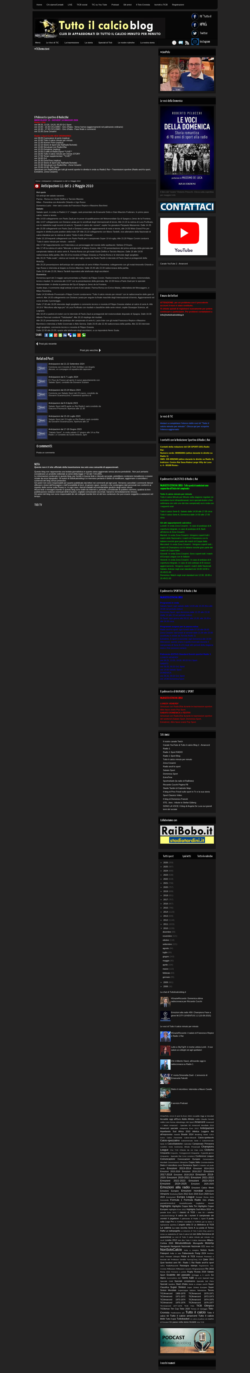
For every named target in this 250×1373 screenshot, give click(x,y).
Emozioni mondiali (192, 1190)
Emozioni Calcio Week (202, 1188)
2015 (166, 908)
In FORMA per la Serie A (203, 1222)
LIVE (70, 5)
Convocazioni (167, 1159)
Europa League (185, 1196)
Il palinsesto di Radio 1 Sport (192, 1219)
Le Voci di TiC (52, 42)
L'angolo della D (185, 1225)
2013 (166, 916)
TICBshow (165, 1309)
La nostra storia (147, 42)
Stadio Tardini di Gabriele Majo (177, 788)
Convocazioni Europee (189, 1159)
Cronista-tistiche (207, 1162)
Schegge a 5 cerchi (201, 1275)
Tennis (211, 1290)
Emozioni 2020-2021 (178, 1177)
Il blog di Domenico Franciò (175, 799)
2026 (166, 862)
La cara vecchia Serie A (183, 1228)
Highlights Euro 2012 (177, 1209)
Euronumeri (171, 1197)
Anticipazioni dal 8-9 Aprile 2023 (123, 370)
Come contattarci (188, 1156)
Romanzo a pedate (178, 1272)
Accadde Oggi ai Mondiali (203, 1116)
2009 (166, 982)
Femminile (164, 1200)
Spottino (171, 1284)
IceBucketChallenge (167, 1216)
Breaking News (201, 1134)
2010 (166, 928)
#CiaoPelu (164, 1116)
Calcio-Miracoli (190, 1138)
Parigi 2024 (200, 1253)
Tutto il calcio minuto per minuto (177, 759)
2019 (166, 891)
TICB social (82, 5)
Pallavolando (188, 1253)
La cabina (165, 1227)
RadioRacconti (172, 1266)
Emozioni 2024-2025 (173, 1183)
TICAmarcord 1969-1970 (172, 1293)
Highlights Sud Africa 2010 (199, 1209)
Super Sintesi (178, 1287)
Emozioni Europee (169, 1191)
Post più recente (47, 343)
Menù (38, 42)
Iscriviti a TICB (161, 5)
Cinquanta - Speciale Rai (170, 1156)
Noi (212, 1246)
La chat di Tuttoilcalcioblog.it (173, 992)
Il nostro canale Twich (173, 741)
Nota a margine (191, 1250)
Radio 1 (166, 748)
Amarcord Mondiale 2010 (203, 1125)
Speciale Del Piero (205, 1281)
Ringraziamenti (198, 1269)
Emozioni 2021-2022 (202, 1177)
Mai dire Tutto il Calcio (187, 1240)
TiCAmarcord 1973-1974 (172, 1299)
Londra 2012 (171, 1240)
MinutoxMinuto (183, 1243)
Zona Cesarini (169, 763)
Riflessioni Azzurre (183, 1269)
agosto (166, 948)
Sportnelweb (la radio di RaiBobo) (178, 781)
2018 (166, 895)
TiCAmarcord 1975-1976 (172, 1302)
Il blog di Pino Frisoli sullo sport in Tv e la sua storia (186, 792)
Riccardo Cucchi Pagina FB (175, 784)
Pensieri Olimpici (172, 1256)
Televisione (201, 1290)
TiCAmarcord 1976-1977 (201, 1302)
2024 (166, 871)
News (208, 1246)
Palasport (164, 1253)
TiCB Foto (189, 1306)
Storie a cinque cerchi (197, 1284)
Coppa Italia (194, 1162)
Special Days (208, 1278)
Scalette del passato (178, 1274)
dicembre (167, 932)
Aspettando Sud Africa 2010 (175, 1131)
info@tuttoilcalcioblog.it (172, 315)
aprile (165, 965)
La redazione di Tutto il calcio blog (193, 1231)
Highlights (165, 1206)
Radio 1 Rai (189, 1262)
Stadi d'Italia (182, 1284)
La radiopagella (173, 1231)
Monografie (198, 1243)
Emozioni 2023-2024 (201, 1180)
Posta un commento (45, 407)
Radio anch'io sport (172, 766)
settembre (167, 944)
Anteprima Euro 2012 (189, 1128)
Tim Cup (175, 1309)
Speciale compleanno (184, 1281)
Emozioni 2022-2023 (172, 1180)
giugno (166, 956)
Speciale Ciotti (166, 1281)
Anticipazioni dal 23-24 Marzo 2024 (65, 370)
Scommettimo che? (174, 1278)
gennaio (167, 977)
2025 (166, 867)
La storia (89, 42)
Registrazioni (178, 5)
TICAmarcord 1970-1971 (201, 1293)
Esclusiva (174, 1194)
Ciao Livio (198, 1150)
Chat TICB (174, 1150)
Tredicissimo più (177, 1313)
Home (39, 5)
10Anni (171, 1116)
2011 (166, 924)
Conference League (205, 1156)
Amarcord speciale (169, 1128)
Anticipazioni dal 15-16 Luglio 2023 (65, 383)
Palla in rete (175, 1253)
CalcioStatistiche (175, 1144)
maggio (166, 960)
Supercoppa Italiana (187, 1290)
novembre (167, 936)
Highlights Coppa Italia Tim (184, 1206)
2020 (166, 887)
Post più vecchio (143, 343)
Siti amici (127, 5)
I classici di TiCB (186, 1212)
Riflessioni (171, 1269)
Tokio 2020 (185, 1309)
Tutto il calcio (195, 1312)
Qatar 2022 (208, 1259)
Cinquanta (165, 1153)
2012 (166, 920)
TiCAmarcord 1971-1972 (172, 1296)
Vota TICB (200, 1322)
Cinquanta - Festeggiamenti (180, 1153)
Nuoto (211, 1250)
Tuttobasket (183, 1318)
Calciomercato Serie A (191, 1141)
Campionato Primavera (203, 1144)
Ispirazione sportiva (168, 1225)
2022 (166, 879)
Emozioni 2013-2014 (179, 1168)
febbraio (167, 973)
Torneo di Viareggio (199, 1309)
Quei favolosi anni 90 (170, 1262)
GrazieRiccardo (185, 1203)
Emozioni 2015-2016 (170, 1171)
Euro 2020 (204, 1194)
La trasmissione (72, 42)
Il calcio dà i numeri (186, 1215)
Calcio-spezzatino (170, 1140)
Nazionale (186, 1246)
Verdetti (192, 1322)
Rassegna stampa (188, 1265)
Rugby (190, 1272)
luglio (165, 952)
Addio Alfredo (188, 1119)
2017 (166, 899)
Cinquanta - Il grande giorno (202, 1153)
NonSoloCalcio (171, 1250)
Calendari (187, 1144)
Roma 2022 (165, 1272)
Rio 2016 (209, 1269)
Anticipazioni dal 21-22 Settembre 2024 (67, 357)
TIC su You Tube (99, 5)
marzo (166, 969)
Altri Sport (190, 1122)
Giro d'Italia (208, 1200)
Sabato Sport (169, 770)
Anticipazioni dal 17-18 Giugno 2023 (125, 383)
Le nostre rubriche (126, 42)
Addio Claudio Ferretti (204, 1119)
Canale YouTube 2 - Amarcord (174, 264)
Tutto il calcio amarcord (183, 1315)
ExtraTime (167, 777)
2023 (166, 875)
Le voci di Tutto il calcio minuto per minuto (179, 1026)
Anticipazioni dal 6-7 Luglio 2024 (123, 357)
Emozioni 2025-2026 (202, 1184)
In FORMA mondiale (183, 1222)
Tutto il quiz (170, 1319)
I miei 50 (200, 1212)
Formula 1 (176, 1199)
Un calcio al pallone (197, 1319)
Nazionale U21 (198, 1246)
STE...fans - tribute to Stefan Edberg (179, 802)
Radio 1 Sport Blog (171, 756)
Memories (202, 1240)
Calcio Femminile (174, 1138)
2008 (166, 986)
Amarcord (199, 1122)
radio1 (162, 1266)
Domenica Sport (170, 774)
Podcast (115, 5)
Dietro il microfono (168, 1165)
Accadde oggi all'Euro (170, 1119)
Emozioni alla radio (175, 1187)
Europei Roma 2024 (205, 1197)
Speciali (164, 1284)
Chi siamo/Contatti (55, 5)
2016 (166, 904)
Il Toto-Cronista (143, 5)
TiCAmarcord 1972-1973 (201, 1296)
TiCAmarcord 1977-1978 (171, 1306)
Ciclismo (209, 1149)
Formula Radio (192, 1199)
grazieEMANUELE (167, 1203)
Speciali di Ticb (105, 42)
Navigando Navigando (170, 1246)
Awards (177, 1134)
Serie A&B (188, 1277)
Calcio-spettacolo (206, 1137)
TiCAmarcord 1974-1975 (201, 1299)
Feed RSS (185, 42)
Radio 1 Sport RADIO (173, 752)
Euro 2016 (193, 1194)
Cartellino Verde (166, 1147)
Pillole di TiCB (188, 1256)
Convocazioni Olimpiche (178, 1162)
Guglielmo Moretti (205, 1203)
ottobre (166, 940)
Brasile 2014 (187, 1134)
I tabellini (210, 1212)
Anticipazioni (46, 181)
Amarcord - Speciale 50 (180, 1125)
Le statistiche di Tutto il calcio (177, 1234)
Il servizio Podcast (179, 1103)
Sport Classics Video (172, 795)
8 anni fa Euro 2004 (183, 1116)
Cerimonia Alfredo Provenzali (187, 1147)
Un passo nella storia (179, 1322)
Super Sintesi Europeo (197, 1287)
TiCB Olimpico (205, 1305)
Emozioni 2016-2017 (192, 1171)
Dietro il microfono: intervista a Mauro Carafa (191, 1089)
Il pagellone (173, 1218)
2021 (166, 883)
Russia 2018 (200, 1272)
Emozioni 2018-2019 (184, 1174)
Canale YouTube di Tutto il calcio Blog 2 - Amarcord (186, 745)
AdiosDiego (180, 1122)
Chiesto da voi (186, 1150)
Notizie (203, 1250)
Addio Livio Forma (167, 1122)
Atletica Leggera (200, 1131)
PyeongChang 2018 (194, 1260)
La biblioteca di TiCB (204, 1225)
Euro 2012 (183, 1194)
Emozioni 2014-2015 (203, 1168)
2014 (166, 912)
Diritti (180, 1165)
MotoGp (209, 1243)
